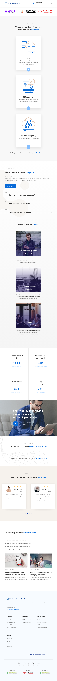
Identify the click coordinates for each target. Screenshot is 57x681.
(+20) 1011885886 (11, 611)
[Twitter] (38, 664)
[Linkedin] (33, 664)
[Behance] (19, 664)
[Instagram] (28, 664)
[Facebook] (24, 664)
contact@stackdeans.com (13, 609)
